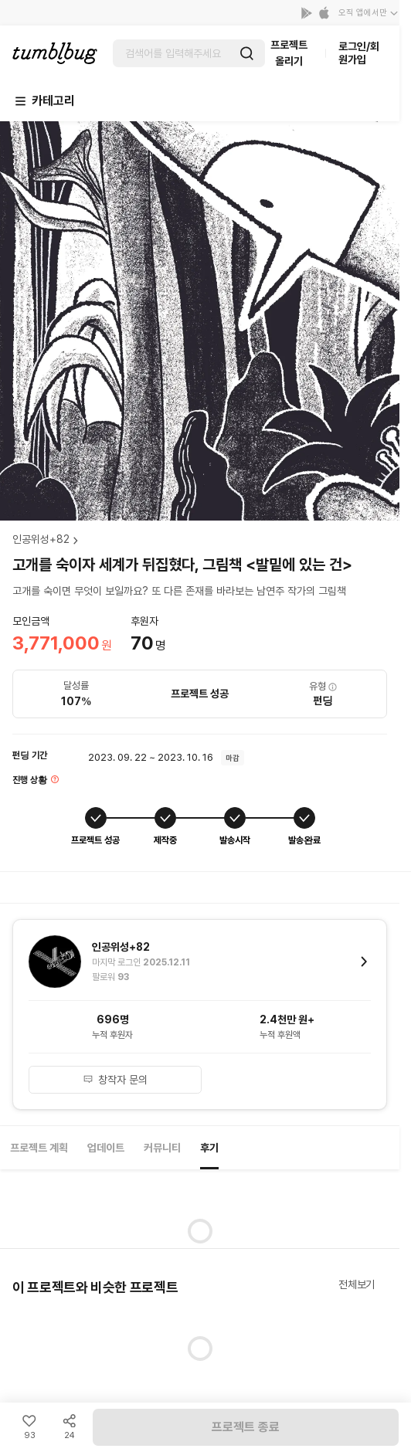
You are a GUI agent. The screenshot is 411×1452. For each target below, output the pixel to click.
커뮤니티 (162, 1148)
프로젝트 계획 (39, 1148)
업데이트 (105, 1148)
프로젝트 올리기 (288, 53)
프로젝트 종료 (246, 1427)
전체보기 (356, 1284)
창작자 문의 (115, 1080)
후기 (209, 1148)
